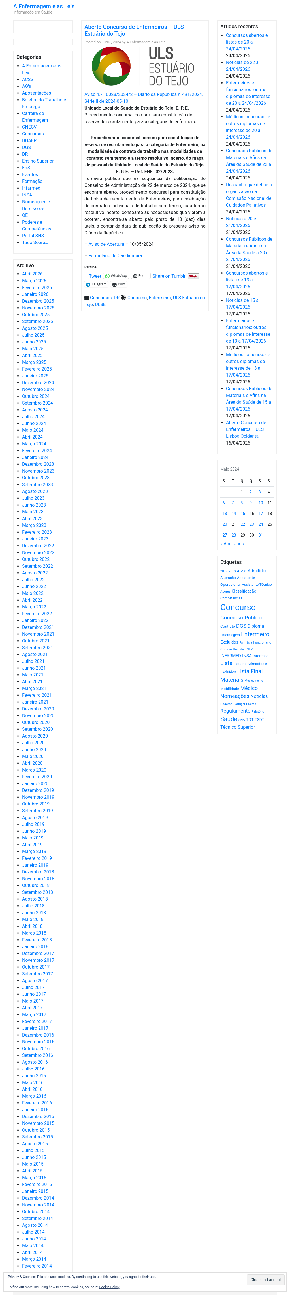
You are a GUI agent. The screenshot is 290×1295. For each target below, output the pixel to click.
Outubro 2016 (36, 1048)
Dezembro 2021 (38, 627)
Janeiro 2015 (35, 1191)
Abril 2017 (32, 1007)
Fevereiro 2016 (37, 1103)
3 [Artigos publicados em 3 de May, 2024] (260, 492)
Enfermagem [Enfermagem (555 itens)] (230, 635)
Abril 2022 (32, 600)
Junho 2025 (34, 342)
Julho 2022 (33, 579)
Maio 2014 (33, 1245)
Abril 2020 (32, 763)
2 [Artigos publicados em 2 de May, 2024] (251, 492)
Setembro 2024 (37, 403)
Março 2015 (34, 1177)
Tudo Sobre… (35, 242)
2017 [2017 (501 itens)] (224, 571)
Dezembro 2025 (38, 301)
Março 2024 (34, 443)
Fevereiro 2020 (37, 776)
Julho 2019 (33, 824)
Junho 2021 (34, 668)
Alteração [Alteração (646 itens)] (228, 578)
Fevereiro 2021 (37, 695)
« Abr (225, 543)
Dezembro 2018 (38, 872)
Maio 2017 (33, 1001)
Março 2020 (34, 770)
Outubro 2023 (36, 477)
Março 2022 (34, 607)
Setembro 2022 (37, 566)
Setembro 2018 (37, 892)
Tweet (95, 275)
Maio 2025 (33, 348)
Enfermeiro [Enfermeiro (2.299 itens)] (255, 634)
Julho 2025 (33, 335)
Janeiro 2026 (35, 294)
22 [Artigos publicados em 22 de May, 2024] (243, 524)
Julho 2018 (33, 906)
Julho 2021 (33, 661)
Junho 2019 (34, 831)
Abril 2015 (32, 1171)
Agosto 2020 (35, 736)
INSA (27, 195)
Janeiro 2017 (35, 1028)
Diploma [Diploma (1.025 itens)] (256, 626)
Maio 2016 (33, 1082)
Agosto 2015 (35, 1143)
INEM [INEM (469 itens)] (249, 649)
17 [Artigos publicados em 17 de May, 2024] (261, 513)
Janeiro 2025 (35, 376)
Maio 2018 (33, 919)
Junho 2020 (34, 749)
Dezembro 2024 (38, 382)
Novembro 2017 (38, 960)
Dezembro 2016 (38, 1035)
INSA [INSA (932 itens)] (247, 655)
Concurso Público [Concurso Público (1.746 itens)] (241, 617)
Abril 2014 (32, 1252)
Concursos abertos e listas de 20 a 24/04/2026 (247, 42)
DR (25, 154)
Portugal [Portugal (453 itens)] (239, 704)
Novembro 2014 (38, 1205)
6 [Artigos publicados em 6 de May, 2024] (224, 503)
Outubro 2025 (36, 314)
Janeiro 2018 (35, 946)
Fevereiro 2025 (37, 369)
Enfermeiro (160, 297)
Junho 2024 (34, 423)
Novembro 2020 (38, 715)
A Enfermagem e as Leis (44, 6)
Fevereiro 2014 (37, 1266)
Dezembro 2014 (38, 1198)
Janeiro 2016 (35, 1109)
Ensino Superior (38, 161)
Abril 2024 (32, 437)
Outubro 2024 (36, 396)
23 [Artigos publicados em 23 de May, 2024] (252, 524)
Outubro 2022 (36, 559)
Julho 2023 (33, 498)
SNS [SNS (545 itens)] (241, 720)
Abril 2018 (32, 926)
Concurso (137, 297)
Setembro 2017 (37, 973)
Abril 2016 (32, 1089)
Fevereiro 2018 (37, 940)
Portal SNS (33, 235)
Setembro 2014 (37, 1218)
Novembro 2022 (38, 552)
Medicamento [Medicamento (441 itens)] (254, 681)
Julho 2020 (33, 742)
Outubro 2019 (36, 804)
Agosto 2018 (35, 899)
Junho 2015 (34, 1157)
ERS (26, 167)
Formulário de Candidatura (115, 255)
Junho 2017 (34, 994)
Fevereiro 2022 (37, 613)
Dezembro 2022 (38, 545)
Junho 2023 (34, 505)
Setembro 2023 (37, 484)
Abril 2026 (32, 274)
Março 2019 (34, 851)
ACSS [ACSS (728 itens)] (241, 571)
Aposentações (36, 93)
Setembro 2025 (37, 321)
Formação (32, 181)
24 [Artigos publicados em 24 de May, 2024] (261, 524)
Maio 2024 (33, 430)
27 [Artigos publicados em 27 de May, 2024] (225, 535)
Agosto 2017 (35, 980)
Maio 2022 (33, 593)
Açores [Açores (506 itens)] (225, 591)
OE (25, 215)
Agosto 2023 (35, 491)
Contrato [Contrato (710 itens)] (227, 626)
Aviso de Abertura (106, 244)
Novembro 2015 (38, 1123)
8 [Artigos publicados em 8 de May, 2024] (242, 503)
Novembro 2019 (38, 797)
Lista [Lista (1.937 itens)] (226, 663)
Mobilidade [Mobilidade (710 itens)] (229, 689)
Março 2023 (34, 525)
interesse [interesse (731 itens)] (260, 655)
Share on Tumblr (169, 275)
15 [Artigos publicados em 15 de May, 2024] (243, 513)
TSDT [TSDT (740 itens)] (259, 719)
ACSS (27, 79)
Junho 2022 (34, 586)
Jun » (239, 543)
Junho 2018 (34, 912)
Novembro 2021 (38, 634)
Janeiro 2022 (35, 620)
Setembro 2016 (37, 1055)
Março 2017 (34, 1014)
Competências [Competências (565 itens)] (231, 598)
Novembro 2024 (38, 389)
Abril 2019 (32, 844)
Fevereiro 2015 (37, 1184)
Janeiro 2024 (35, 457)
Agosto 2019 (35, 817)
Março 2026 (34, 280)
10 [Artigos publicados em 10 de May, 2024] (261, 503)
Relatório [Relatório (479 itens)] (258, 711)
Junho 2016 (34, 1075)
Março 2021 (34, 688)
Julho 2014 (33, 1232)
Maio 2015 (33, 1164)
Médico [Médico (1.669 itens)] (249, 688)
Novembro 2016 (38, 1041)
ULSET (101, 304)
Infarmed (31, 188)
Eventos (30, 174)
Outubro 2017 (36, 967)
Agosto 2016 (35, 1062)
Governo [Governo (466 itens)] (226, 649)
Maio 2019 (33, 838)
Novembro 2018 (38, 878)
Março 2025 (34, 362)
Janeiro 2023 (35, 539)
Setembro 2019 (37, 810)
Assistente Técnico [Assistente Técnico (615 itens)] (257, 584)
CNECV (29, 127)
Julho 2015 (33, 1150)
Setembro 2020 (37, 729)
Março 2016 (34, 1096)
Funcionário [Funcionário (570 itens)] (262, 642)
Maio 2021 (33, 675)
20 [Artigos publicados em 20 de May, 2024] (225, 524)
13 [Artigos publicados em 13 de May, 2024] (225, 513)
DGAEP (29, 140)
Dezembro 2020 (38, 708)
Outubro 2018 (36, 885)
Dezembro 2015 (38, 1116)
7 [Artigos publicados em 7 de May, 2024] (233, 503)
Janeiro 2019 (35, 865)
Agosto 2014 (35, 1225)
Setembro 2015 (37, 1137)
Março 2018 (34, 933)
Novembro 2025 (38, 308)
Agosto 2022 (35, 573)
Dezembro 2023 (38, 464)
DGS (26, 147)
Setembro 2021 (37, 647)
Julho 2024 (33, 416)
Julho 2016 (33, 1069)
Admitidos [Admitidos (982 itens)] (257, 570)
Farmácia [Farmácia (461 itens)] (245, 642)
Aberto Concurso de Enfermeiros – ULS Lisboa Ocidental (246, 429)
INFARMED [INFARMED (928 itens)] (230, 655)
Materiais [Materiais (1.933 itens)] (232, 680)
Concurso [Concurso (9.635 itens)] (238, 607)
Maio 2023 (33, 511)
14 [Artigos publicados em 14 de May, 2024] (234, 513)
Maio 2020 (33, 756)
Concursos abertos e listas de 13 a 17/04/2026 (247, 279)
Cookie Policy (109, 1287)
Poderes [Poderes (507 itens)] (226, 704)
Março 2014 (34, 1259)
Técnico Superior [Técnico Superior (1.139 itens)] (237, 727)
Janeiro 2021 (35, 702)
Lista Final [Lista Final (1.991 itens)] (250, 671)
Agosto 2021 (35, 654)
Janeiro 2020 (35, 783)
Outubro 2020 (36, 722)
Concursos (33, 133)
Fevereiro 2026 (37, 287)
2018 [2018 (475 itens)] (232, 571)
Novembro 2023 (38, 471)
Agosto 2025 (35, 328)
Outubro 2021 (36, 641)
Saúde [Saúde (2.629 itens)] (228, 719)
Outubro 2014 (36, 1211)
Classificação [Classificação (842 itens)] (244, 591)
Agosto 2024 (35, 410)
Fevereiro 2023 (37, 532)
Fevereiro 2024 (37, 450)
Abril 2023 (32, 518)
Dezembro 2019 (38, 790)
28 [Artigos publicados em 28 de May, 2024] (234, 535)
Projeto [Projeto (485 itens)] (251, 704)
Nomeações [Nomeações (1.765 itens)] (235, 696)
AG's (26, 86)
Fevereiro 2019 (37, 858)
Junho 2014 (34, 1238)
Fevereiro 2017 (37, 1021)
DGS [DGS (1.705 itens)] (241, 626)
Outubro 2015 (36, 1130)
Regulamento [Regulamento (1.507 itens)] (235, 711)
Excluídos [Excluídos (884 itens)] (229, 642)
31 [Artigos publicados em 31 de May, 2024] (261, 535)
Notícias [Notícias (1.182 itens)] (259, 696)
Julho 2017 (33, 987)
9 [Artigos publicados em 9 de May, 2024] (251, 503)
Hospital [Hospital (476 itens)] (239, 649)
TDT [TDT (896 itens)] (249, 719)
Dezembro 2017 (38, 953)
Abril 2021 (32, 681)
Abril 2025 (32, 355)
